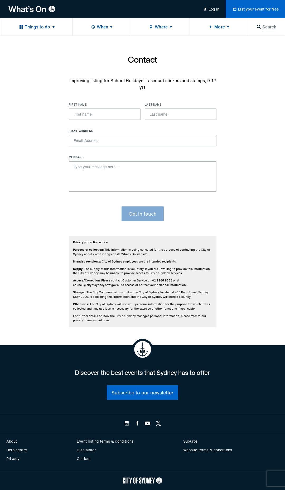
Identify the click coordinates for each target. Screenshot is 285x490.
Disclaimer (86, 450)
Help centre (16, 450)
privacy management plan (91, 320)
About (11, 441)
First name (78, 104)
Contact (84, 458)
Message (76, 157)
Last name (153, 104)
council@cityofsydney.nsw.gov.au (96, 285)
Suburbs (190, 441)
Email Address (81, 131)
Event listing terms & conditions (105, 441)
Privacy (13, 458)
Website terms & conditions (207, 450)
